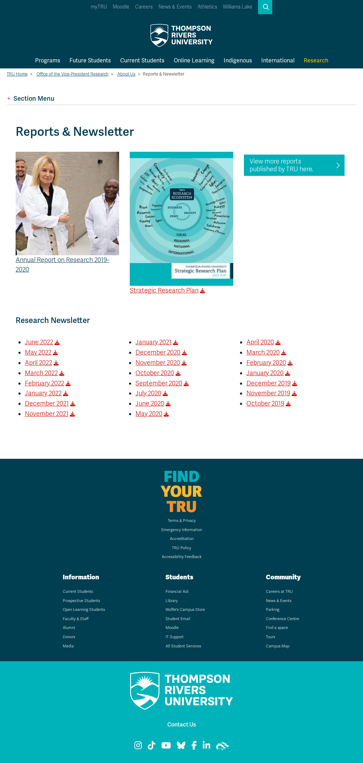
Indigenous (238, 60)
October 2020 (154, 373)
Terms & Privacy (182, 520)
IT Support (175, 637)
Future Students (90, 60)
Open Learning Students (84, 609)
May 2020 (148, 414)
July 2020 (148, 393)
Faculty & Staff (76, 619)
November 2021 (46, 414)
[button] (265, 7)
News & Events (175, 7)
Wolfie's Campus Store (185, 609)
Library (172, 600)
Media (68, 646)
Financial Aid (177, 591)
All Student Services (183, 646)
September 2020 (158, 383)
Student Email (178, 619)
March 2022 (41, 373)
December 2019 (268, 383)
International (278, 60)
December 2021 (47, 403)
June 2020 (149, 403)
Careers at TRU (279, 591)
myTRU (99, 7)
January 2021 (153, 342)
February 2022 (44, 383)
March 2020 (263, 352)
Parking (272, 609)
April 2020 (260, 342)
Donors (69, 637)
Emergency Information (181, 530)
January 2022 (43, 393)
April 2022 (38, 363)
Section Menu (30, 98)
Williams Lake (237, 7)
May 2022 (38, 352)
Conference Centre (282, 619)
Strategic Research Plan (164, 290)
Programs (47, 60)
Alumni (69, 627)
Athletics (207, 7)
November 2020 (157, 363)
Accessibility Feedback (182, 557)
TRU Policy (181, 548)
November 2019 (268, 393)
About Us (126, 74)
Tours (270, 637)
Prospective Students (81, 600)
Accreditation (182, 538)
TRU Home (17, 74)
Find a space (277, 627)
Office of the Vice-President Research (72, 74)
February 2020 (266, 363)
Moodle (121, 7)
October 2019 (265, 403)
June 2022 (39, 342)
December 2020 (157, 352)
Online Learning (194, 60)
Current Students (142, 60)
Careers (144, 7)
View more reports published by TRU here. (281, 165)
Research (316, 60)
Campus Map (277, 646)
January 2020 (265, 373)
